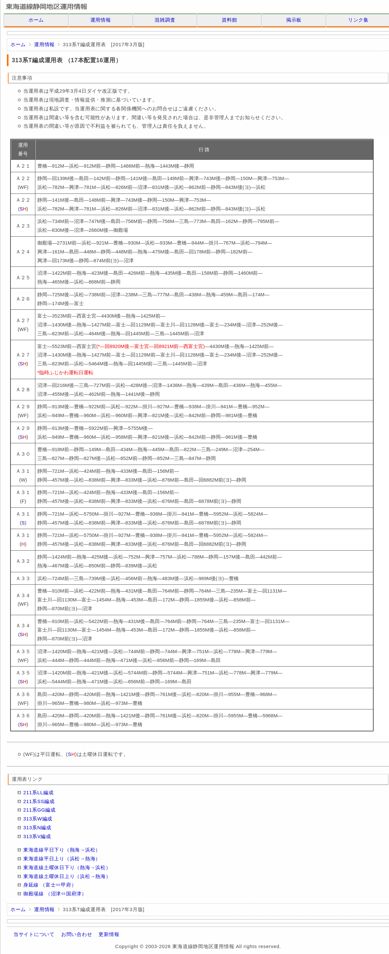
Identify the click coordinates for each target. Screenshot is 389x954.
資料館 (229, 20)
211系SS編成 (39, 801)
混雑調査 (165, 20)
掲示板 (294, 20)
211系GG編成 (39, 810)
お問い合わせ (76, 934)
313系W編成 (37, 818)
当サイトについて (34, 934)
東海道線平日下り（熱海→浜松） (62, 850)
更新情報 (109, 934)
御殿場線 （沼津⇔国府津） (55, 893)
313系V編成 (37, 836)
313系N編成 (37, 827)
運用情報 (100, 20)
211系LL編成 (38, 792)
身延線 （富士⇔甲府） (49, 885)
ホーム (36, 20)
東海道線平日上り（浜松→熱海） (62, 858)
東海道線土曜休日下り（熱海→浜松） (67, 867)
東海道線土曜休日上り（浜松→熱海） (67, 876)
